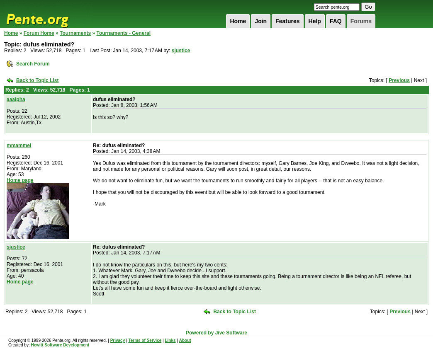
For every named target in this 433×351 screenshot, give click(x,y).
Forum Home (39, 33)
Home (238, 21)
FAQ (336, 21)
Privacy (117, 340)
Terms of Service (144, 340)
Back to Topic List (37, 80)
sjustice (181, 50)
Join (261, 21)
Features (287, 21)
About (185, 340)
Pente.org (48, 14)
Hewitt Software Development (60, 345)
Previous (399, 80)
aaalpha (16, 99)
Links (170, 340)
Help (315, 21)
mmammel (19, 145)
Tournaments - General (124, 33)
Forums (361, 21)
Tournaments (75, 33)
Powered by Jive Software (216, 333)
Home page (20, 180)
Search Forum (33, 64)
